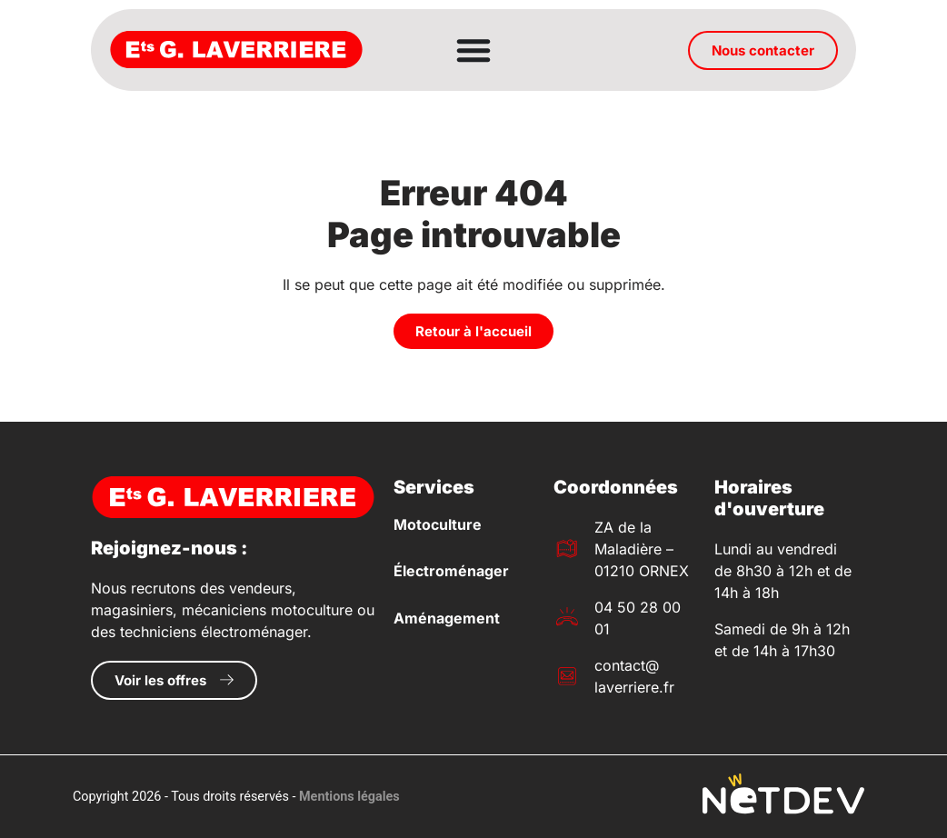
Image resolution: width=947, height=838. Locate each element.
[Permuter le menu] (473, 50)
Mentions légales (349, 796)
